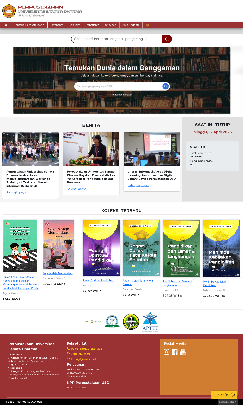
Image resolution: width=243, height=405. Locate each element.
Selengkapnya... (16, 192)
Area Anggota (131, 24)
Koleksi (73, 24)
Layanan (56, 24)
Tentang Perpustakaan (28, 24)
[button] (18, 80)
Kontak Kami (226, 401)
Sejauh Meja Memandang (58, 273)
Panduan (91, 24)
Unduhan (110, 24)
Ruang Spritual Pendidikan (98, 280)
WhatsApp (226, 395)
